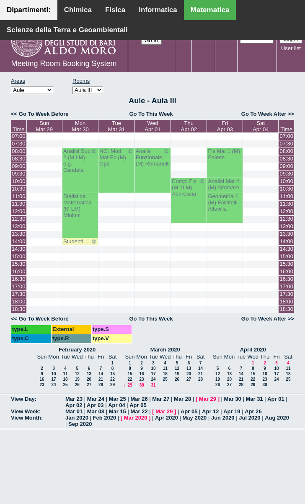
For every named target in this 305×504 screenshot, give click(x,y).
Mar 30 (232, 399)
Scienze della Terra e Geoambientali (67, 30)
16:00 (19, 271)
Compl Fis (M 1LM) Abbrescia (189, 187)
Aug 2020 (277, 418)
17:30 (19, 294)
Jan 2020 (76, 418)
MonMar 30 (80, 126)
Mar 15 (117, 411)
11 (65, 374)
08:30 (19, 158)
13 (89, 374)
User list (291, 48)
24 (53, 384)
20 (89, 379)
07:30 (19, 143)
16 (41, 379)
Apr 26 (253, 411)
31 (153, 385)
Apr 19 (231, 411)
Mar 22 (138, 411)
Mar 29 (207, 399)
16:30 (19, 279)
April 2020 (253, 349)
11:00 (19, 196)
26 (77, 384)
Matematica (210, 10)
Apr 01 (275, 399)
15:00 (19, 256)
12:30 (19, 219)
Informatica (158, 10)
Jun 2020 (223, 418)
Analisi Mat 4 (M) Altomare (223, 184)
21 (100, 379)
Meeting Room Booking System (63, 63)
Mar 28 (182, 399)
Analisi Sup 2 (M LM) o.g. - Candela (80, 160)
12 (77, 374)
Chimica (78, 10)
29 (112, 384)
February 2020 (77, 349)
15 (112, 374)
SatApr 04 (261, 126)
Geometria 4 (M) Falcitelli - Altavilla (224, 202)
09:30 (19, 174)
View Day (23, 399)
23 (41, 384)
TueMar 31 (116, 126)
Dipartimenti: (29, 10)
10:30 (19, 189)
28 (100, 384)
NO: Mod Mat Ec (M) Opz (116, 157)
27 (89, 384)
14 (100, 374)
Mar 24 (95, 399)
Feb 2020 (104, 418)
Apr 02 (73, 405)
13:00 (19, 226)
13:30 (19, 234)
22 (112, 379)
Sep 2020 (80, 424)
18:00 (19, 301)
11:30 (19, 204)
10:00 (19, 181)
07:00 (19, 136)
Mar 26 (138, 399)
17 (53, 379)
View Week (25, 411)
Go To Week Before (44, 114)
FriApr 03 (225, 126)
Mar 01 (74, 411)
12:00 (19, 211)
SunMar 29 (44, 126)
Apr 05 (137, 405)
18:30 (19, 309)
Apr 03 (95, 405)
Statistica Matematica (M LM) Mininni (77, 205)
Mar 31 (254, 399)
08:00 (19, 151)
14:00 (19, 241)
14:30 (19, 249)
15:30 (19, 264)
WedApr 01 (152, 126)
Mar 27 (160, 399)
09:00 (19, 166)
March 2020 (165, 349)
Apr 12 (210, 411)
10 (53, 374)
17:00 (19, 286)
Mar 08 (95, 411)
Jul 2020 (249, 418)
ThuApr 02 (189, 126)
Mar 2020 (135, 418)
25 (65, 384)
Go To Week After (263, 114)
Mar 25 (117, 399)
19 (77, 379)
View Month (26, 418)
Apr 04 (116, 405)
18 (65, 379)
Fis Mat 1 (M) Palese (224, 154)
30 (142, 385)
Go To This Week (151, 114)
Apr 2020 (166, 418)
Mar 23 (74, 399)
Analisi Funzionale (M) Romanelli (153, 157)
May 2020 (195, 418)
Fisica (115, 10)
